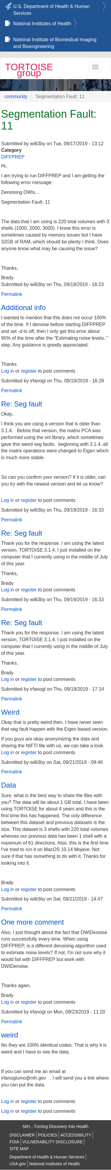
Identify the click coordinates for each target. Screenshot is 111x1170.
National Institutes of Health (42, 23)
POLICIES (47, 1135)
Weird (10, 712)
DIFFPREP (13, 156)
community (15, 96)
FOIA (14, 1141)
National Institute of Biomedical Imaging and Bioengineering (54, 40)
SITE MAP (19, 1148)
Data (8, 785)
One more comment (32, 922)
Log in (7, 370)
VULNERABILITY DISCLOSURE (52, 1141)
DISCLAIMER (22, 1135)
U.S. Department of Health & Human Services (51, 7)
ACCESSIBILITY (75, 1135)
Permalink (11, 294)
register (28, 370)
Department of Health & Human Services (46, 1157)
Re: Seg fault (21, 404)
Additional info (23, 308)
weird (9, 1035)
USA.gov (17, 1163)
